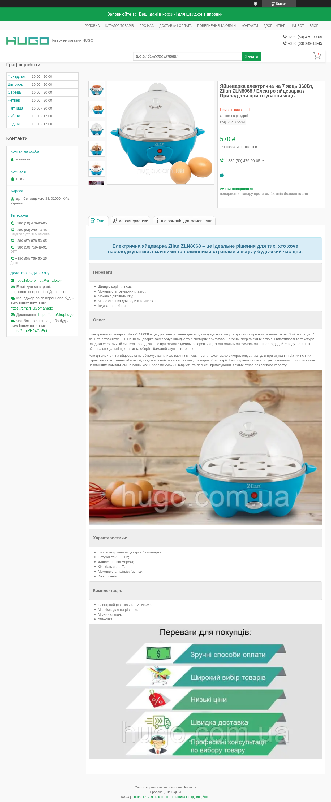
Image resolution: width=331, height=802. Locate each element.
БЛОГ (313, 26)
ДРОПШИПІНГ (274, 26)
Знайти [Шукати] (251, 56)
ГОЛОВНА (92, 26)
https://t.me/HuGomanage (32, 308)
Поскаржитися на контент (150, 797)
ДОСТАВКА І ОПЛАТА (175, 26)
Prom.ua (190, 787)
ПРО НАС (146, 26)
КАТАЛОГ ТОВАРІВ (119, 26)
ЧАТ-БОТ (297, 26)
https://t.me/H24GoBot (29, 331)
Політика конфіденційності (192, 797)
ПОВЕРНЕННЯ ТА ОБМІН (216, 26)
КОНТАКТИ (249, 26)
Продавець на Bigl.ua (165, 792)
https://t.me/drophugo (56, 314)
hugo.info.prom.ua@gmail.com (39, 280)
